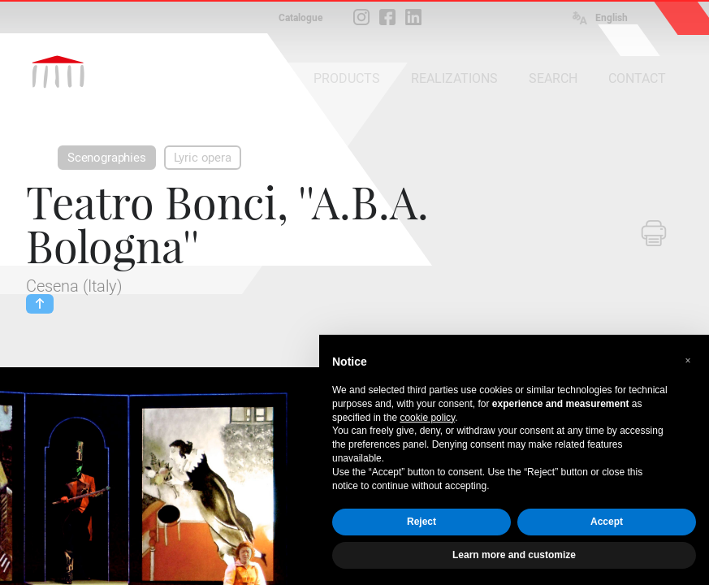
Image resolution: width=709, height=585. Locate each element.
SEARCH (553, 78)
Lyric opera (202, 157)
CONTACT (637, 78)
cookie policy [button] (427, 417)
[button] (688, 361)
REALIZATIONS (454, 78)
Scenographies (106, 157)
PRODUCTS (346, 78)
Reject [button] (421, 521)
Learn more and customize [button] (514, 555)
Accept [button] (606, 521)
